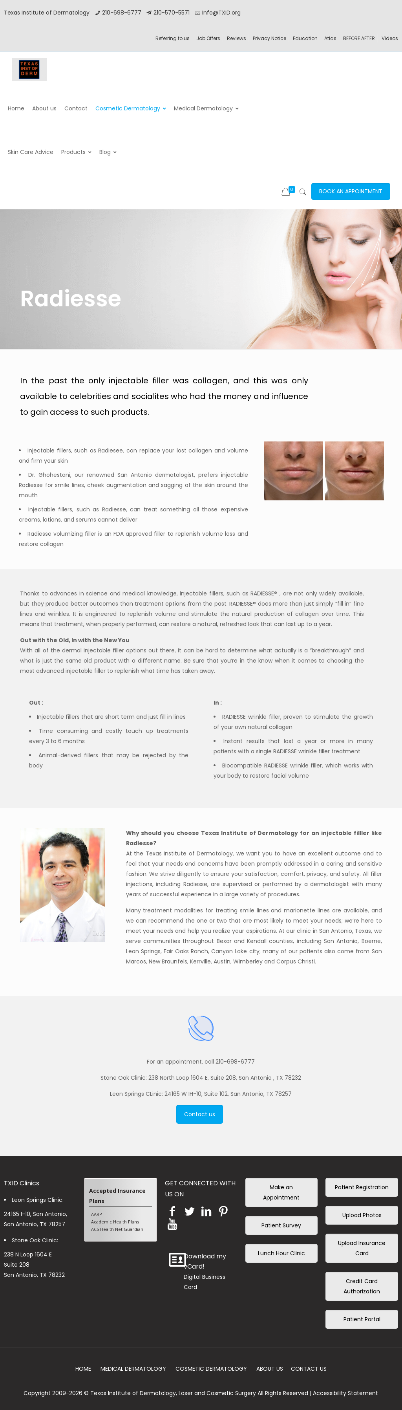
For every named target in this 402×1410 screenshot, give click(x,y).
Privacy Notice (269, 38)
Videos (390, 38)
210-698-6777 (121, 12)
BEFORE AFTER (359, 38)
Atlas (330, 38)
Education (305, 38)
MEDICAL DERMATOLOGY (133, 1369)
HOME (83, 1369)
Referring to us (172, 38)
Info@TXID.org (221, 12)
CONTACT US (309, 1369)
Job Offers (208, 38)
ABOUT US (269, 1369)
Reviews (236, 38)
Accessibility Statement (345, 1393)
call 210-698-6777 (230, 1062)
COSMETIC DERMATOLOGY (211, 1369)
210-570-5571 (171, 12)
